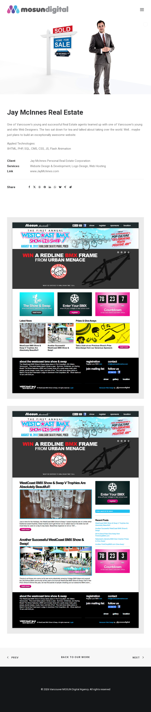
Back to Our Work (75, 657)
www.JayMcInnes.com (44, 171)
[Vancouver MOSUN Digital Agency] (37, 9)
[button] (29, 187)
